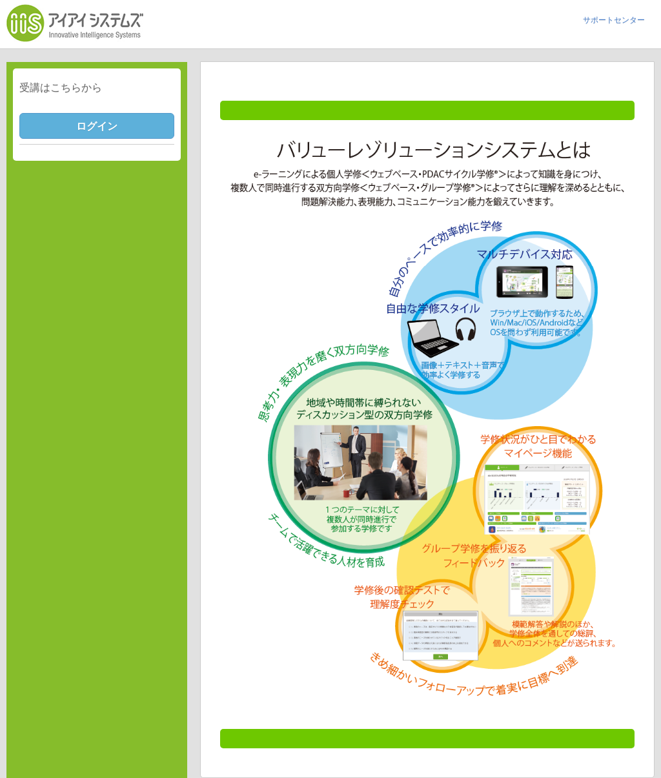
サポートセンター (614, 20)
